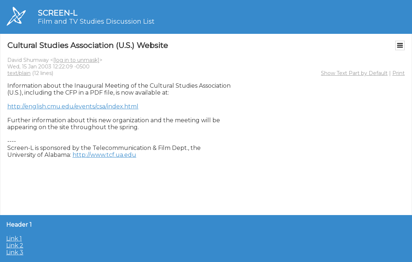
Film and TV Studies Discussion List (96, 21)
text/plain (19, 73)
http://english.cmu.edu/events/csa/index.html (72, 106)
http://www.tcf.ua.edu (104, 154)
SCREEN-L (57, 12)
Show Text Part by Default (354, 73)
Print (398, 73)
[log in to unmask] (76, 60)
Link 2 (14, 245)
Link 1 (14, 238)
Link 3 (14, 252)
